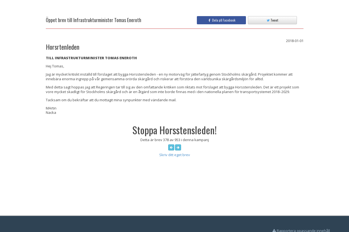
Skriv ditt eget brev (174, 154)
